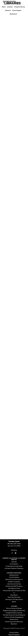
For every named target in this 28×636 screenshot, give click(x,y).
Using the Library (19, 6)
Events (14, 601)
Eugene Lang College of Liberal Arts (14, 610)
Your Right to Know (14, 588)
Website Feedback (14, 634)
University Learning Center (14, 566)
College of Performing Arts (14, 612)
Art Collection (14, 564)
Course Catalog (14, 577)
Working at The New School (14, 599)
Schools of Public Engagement (14, 617)
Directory (14, 550)
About (3, 6)
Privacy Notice (14, 632)
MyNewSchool (14, 575)
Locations (10, 6)
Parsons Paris (14, 619)
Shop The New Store (14, 597)
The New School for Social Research (14, 615)
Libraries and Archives (14, 584)
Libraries (14, 561)
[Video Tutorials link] (15, 553)
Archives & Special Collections (14, 568)
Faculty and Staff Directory (14, 586)
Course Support (16, 10)
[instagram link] (12, 553)
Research (8, 10)
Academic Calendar (14, 581)
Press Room (14, 595)
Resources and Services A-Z (14, 579)
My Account (13, 14)
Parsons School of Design (14, 608)
